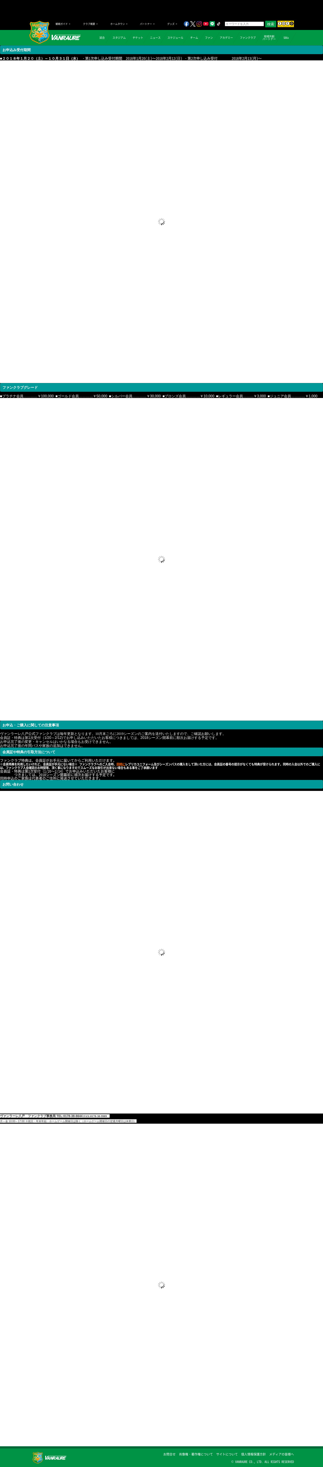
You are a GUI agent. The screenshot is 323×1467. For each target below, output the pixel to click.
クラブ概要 (89, 24)
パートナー (146, 24)
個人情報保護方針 (253, 1454)
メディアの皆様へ (281, 1454)
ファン (209, 38)
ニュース (155, 38)
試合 (102, 38)
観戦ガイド (62, 24)
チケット (138, 38)
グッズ (171, 24)
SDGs (286, 38)
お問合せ (169, 1454)
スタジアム (119, 38)
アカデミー (226, 38)
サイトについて (227, 1454)
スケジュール (175, 38)
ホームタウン (117, 24)
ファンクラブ (248, 38)
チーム (194, 38)
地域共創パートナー (269, 37)
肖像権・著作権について (196, 1454)
